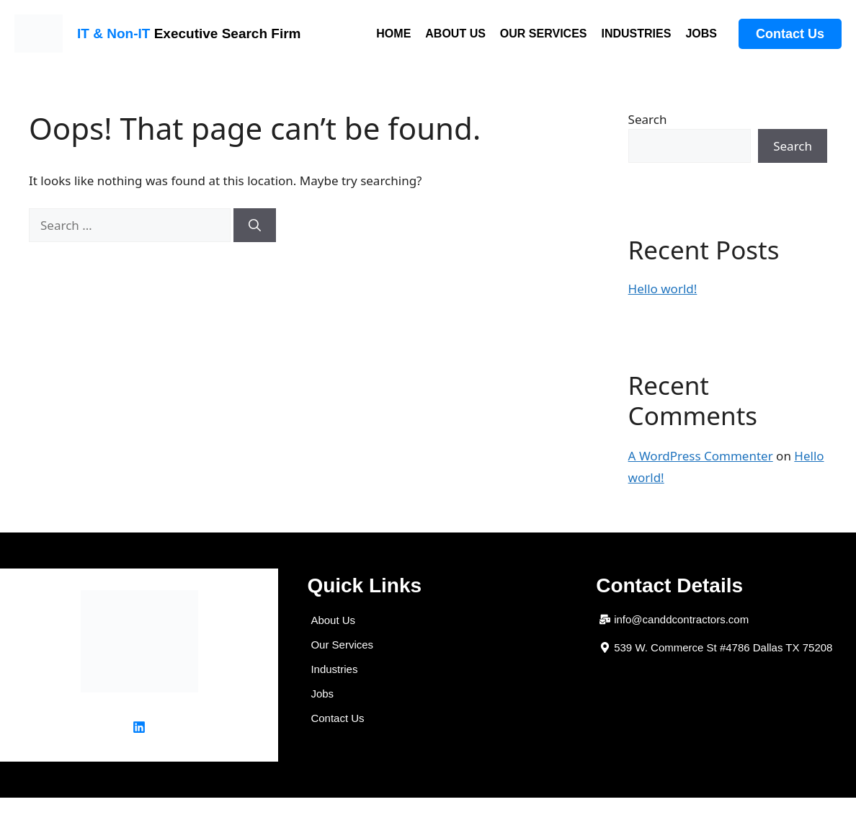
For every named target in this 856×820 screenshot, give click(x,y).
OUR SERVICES (543, 33)
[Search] (254, 225)
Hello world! (662, 288)
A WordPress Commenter (700, 455)
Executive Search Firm (188, 33)
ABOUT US (455, 33)
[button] (716, 647)
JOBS (701, 33)
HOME (393, 33)
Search (647, 119)
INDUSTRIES (636, 33)
